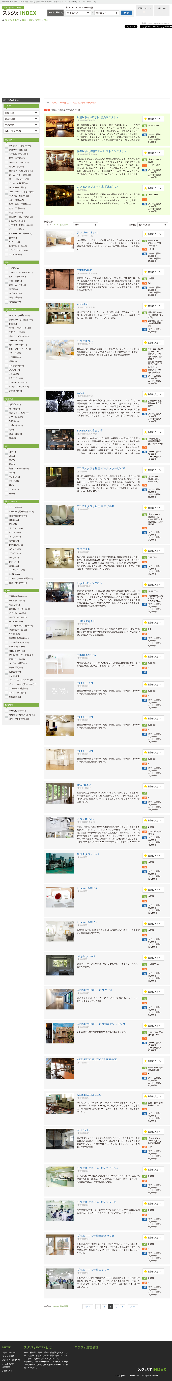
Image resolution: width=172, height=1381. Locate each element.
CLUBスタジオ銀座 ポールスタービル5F (101, 468)
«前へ (87, 1306)
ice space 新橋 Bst (87, 888)
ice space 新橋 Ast (87, 922)
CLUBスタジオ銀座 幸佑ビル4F (95, 506)
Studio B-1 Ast (85, 750)
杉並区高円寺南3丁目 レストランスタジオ (102, 151)
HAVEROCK (84, 784)
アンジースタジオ (87, 232)
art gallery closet (86, 956)
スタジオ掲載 (8, 1356)
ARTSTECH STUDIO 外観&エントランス (101, 1024)
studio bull (82, 304)
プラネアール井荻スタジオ (93, 1269)
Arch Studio (83, 1130)
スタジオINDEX (12, 20)
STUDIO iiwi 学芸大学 (90, 430)
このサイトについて (11, 1360)
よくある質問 (8, 1363)
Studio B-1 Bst (85, 716)
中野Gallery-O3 (86, 621)
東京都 (38, 20)
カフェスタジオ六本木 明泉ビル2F (97, 186)
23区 (46, 20)
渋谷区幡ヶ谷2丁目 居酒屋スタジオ (98, 117)
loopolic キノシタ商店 (89, 583)
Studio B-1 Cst (85, 682)
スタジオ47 (83, 549)
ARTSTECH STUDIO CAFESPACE (97, 1059)
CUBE (80, 392)
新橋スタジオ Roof (88, 854)
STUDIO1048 (84, 270)
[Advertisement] (33, 61)
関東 (31, 20)
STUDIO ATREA (86, 654)
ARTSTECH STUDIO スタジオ (94, 990)
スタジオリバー (86, 341)
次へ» (132, 1306)
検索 (24, 20)
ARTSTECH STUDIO (89, 1094)
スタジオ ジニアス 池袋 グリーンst (97, 1168)
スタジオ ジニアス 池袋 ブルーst (96, 1202)
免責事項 (6, 1367)
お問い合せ (7, 1371)
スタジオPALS (85, 818)
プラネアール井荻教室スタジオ (95, 1235)
